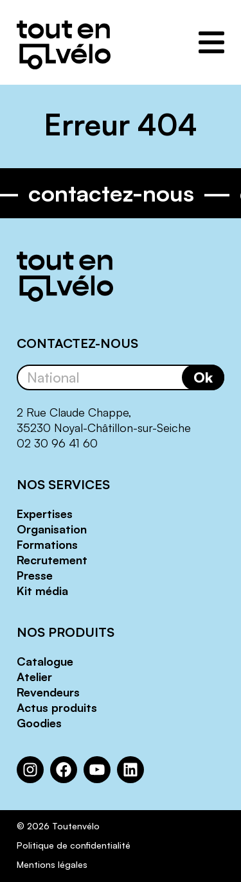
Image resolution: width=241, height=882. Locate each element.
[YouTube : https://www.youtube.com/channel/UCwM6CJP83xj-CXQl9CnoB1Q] (97, 769)
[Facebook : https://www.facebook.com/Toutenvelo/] (63, 769)
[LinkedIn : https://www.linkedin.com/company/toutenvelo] (130, 769)
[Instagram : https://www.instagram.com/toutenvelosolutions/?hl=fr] (30, 769)
